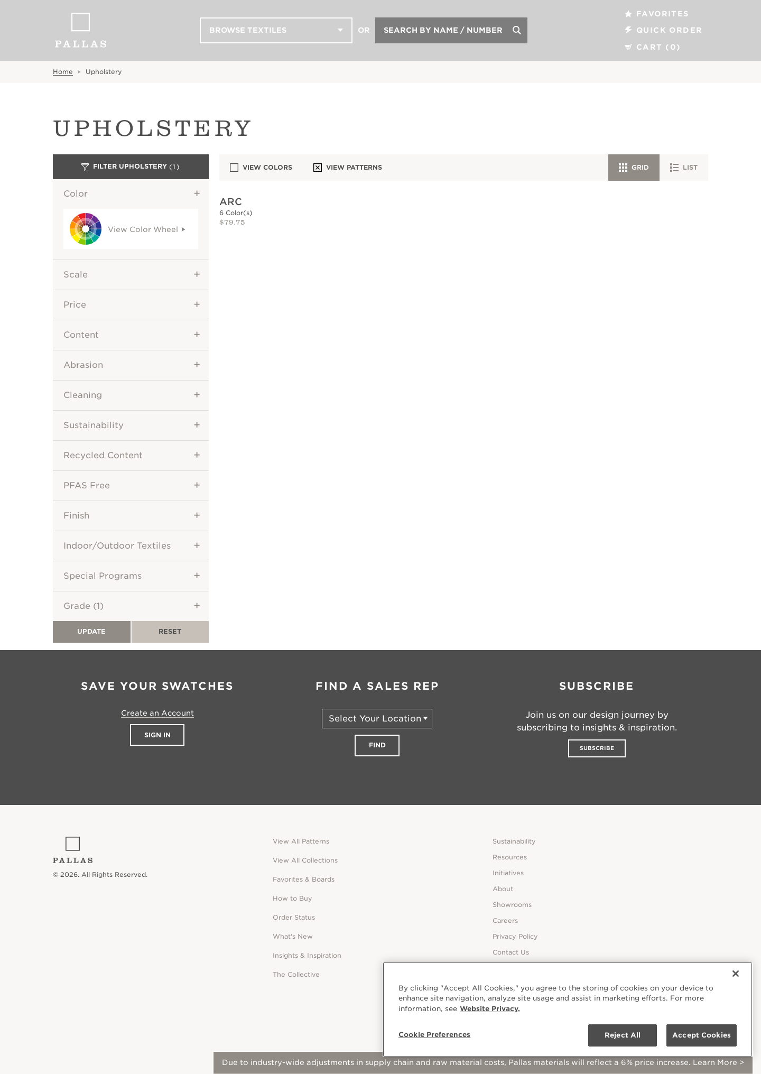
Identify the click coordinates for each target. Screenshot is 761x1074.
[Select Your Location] (377, 718)
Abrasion (83, 365)
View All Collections (305, 860)
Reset (170, 631)
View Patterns (347, 167)
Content (81, 335)
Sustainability (93, 425)
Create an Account (157, 713)
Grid (634, 167)
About (503, 889)
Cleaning (82, 395)
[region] (568, 1009)
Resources (510, 857)
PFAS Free (86, 485)
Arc (230, 201)
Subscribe (597, 748)
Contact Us (511, 952)
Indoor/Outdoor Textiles (117, 546)
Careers (505, 920)
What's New (293, 936)
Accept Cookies (701, 1035)
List (684, 167)
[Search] (516, 30)
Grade (83, 606)
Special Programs (102, 576)
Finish (76, 516)
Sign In (157, 735)
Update (91, 631)
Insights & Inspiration (307, 955)
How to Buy (292, 898)
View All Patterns (301, 841)
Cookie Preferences (434, 1035)
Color (75, 194)
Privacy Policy (515, 936)
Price (74, 305)
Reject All (623, 1035)
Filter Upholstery (130, 167)
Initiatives (508, 873)
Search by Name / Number (443, 30)
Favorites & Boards (304, 879)
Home (63, 72)
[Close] (735, 973)
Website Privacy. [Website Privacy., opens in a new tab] (490, 1009)
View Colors (261, 167)
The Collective (296, 974)
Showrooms (512, 905)
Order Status (294, 917)
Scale (75, 275)
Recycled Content (103, 455)
